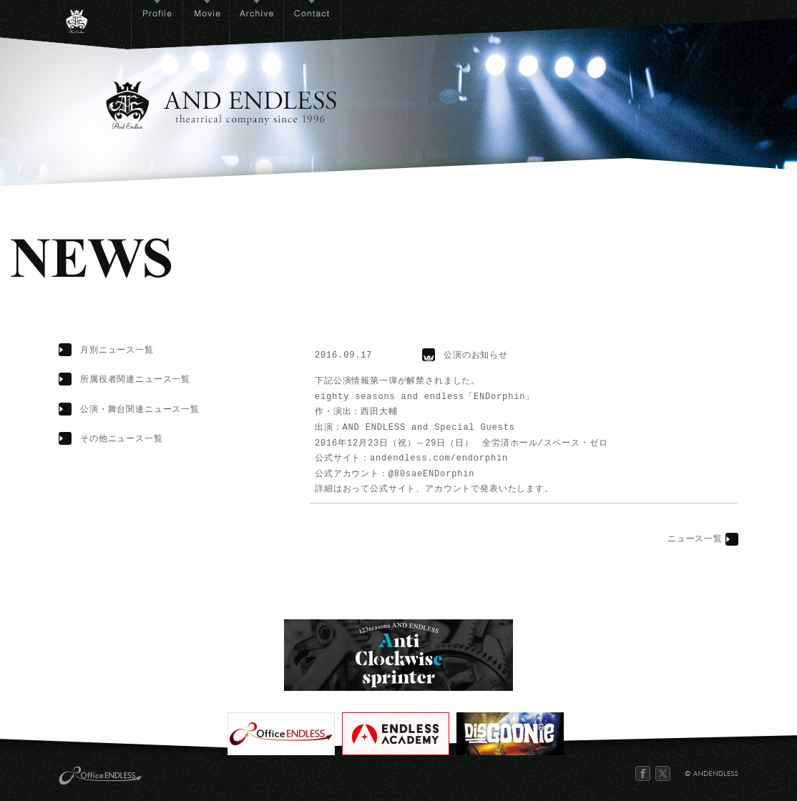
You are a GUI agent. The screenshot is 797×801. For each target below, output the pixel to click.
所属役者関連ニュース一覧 (135, 380)
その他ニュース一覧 (121, 439)
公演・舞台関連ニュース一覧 (140, 410)
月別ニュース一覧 (117, 351)
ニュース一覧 (695, 540)
